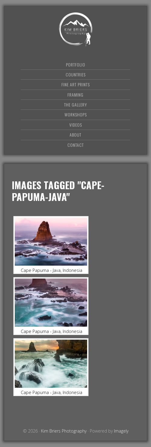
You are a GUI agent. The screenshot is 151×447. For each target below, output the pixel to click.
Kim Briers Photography (75, 29)
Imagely (121, 431)
